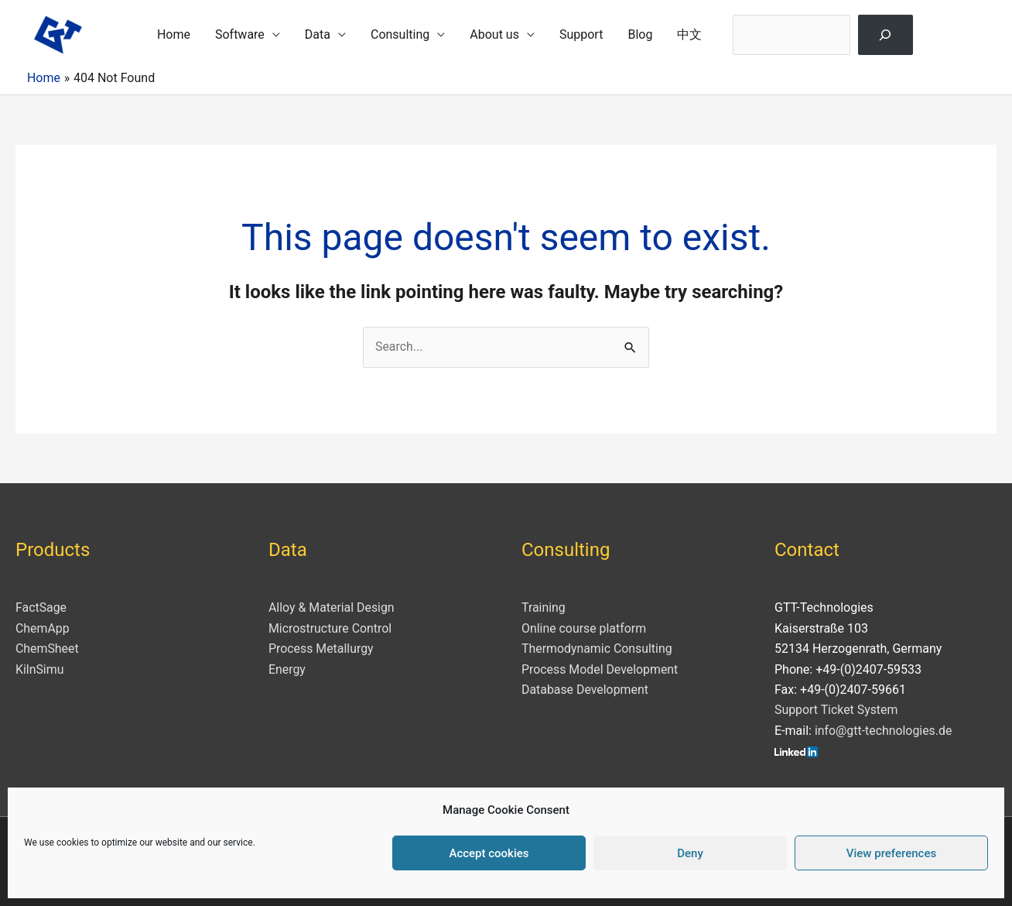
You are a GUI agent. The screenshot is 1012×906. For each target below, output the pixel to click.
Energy (287, 669)
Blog (639, 34)
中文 (689, 34)
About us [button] (494, 34)
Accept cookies (488, 853)
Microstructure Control (330, 628)
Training (543, 608)
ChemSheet (47, 648)
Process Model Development (600, 669)
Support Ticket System (836, 710)
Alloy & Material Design (331, 608)
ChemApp (42, 628)
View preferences (891, 853)
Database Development (585, 689)
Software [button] (240, 34)
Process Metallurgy (321, 648)
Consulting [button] (400, 34)
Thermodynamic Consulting (597, 648)
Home (173, 34)
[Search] (885, 35)
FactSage (41, 608)
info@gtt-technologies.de (884, 730)
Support (581, 34)
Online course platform (584, 628)
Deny (690, 853)
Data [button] (317, 34)
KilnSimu (39, 669)
